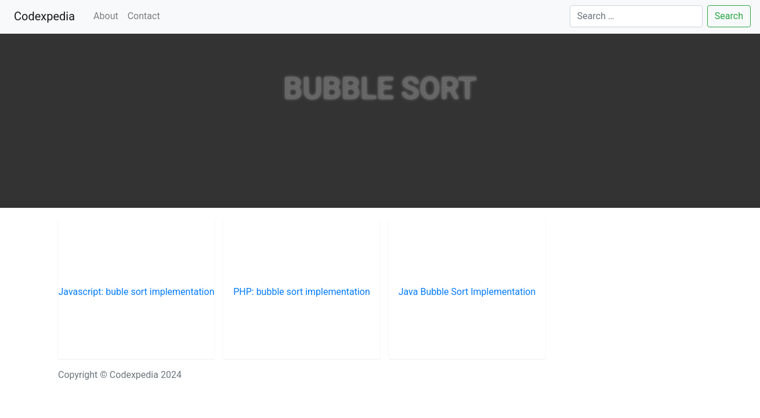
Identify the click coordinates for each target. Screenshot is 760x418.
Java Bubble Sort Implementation (467, 291)
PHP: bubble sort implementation (301, 291)
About (105, 15)
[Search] (636, 16)
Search (729, 15)
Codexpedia (46, 15)
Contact (144, 15)
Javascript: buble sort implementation (137, 291)
